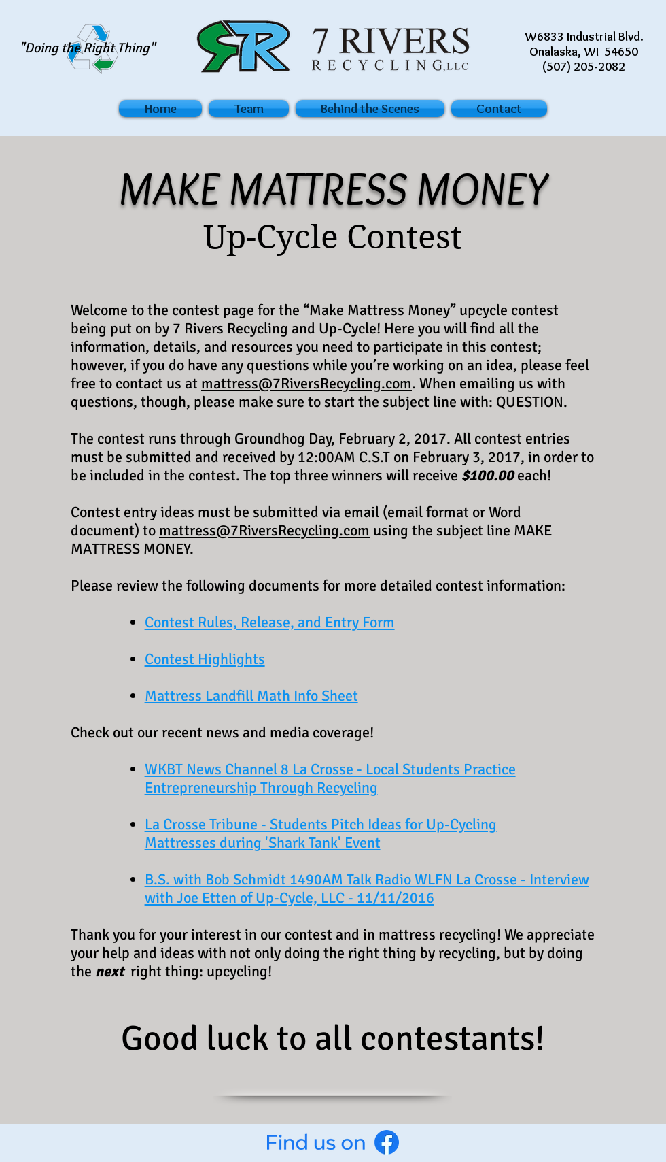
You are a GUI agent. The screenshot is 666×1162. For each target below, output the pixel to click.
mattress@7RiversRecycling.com (306, 383)
